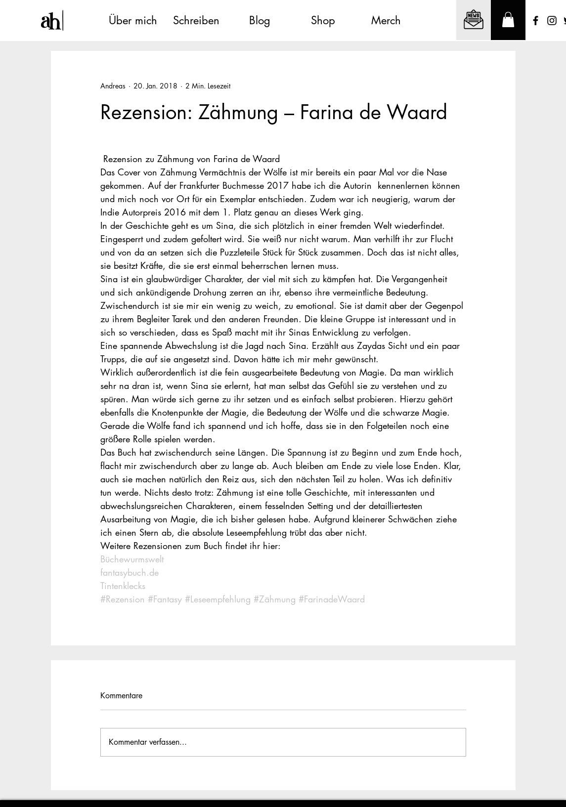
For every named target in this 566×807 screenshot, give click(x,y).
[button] (508, 19)
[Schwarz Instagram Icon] (552, 20)
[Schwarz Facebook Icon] (535, 20)
